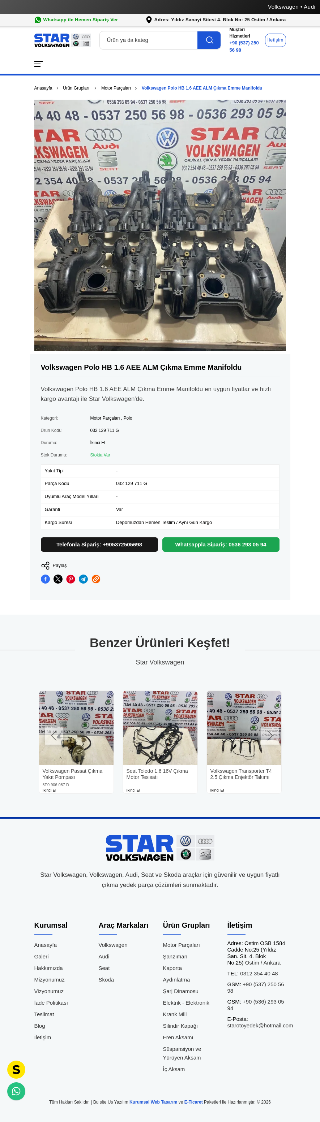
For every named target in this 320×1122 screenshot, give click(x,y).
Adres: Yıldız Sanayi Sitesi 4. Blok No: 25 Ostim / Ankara (220, 19)
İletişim (275, 40)
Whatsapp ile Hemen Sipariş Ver (80, 19)
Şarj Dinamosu (181, 991)
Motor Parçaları (116, 88)
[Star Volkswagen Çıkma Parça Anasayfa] (62, 40)
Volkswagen (113, 945)
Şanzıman (175, 956)
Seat (104, 968)
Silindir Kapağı (180, 1026)
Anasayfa (43, 88)
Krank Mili (175, 1014)
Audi (104, 956)
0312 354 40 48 (252, 973)
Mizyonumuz (49, 979)
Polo (128, 418)
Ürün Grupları (76, 88)
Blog (39, 1026)
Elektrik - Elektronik (186, 1003)
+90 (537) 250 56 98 (245, 39)
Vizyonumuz (49, 991)
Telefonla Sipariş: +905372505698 (99, 544)
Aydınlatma (176, 979)
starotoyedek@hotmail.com (260, 1022)
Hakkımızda (48, 968)
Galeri (41, 956)
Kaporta (172, 968)
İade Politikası (51, 1003)
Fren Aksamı (178, 1037)
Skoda (106, 979)
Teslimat (44, 1014)
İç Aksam (174, 1069)
